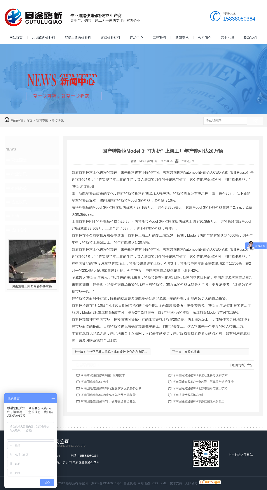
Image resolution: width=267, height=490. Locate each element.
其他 (15, 216)
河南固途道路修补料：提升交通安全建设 (108, 401)
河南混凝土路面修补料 (188, 395)
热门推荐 (19, 230)
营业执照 (227, 37)
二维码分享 (187, 161)
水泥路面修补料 (43, 37)
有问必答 (19, 188)
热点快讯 (58, 120)
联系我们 (250, 37)
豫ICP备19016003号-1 (106, 483)
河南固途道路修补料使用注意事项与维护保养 (203, 381)
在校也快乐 (192, 352)
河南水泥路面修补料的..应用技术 (103, 375)
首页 (29, 120)
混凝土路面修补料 (78, 37)
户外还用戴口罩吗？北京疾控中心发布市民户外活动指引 (124, 352)
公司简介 (204, 37)
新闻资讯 (181, 37)
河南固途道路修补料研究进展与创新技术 (200, 375)
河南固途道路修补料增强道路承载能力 (199, 401)
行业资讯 (19, 174)
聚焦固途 (19, 160)
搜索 (254, 121)
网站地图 (144, 483)
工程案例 (159, 37)
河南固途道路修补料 (94, 381)
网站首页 (16, 37)
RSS (155, 483)
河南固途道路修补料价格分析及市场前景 (108, 395)
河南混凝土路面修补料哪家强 (32, 286)
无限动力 (191, 483)
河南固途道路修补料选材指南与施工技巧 (200, 388)
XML (163, 483)
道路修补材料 (110, 37)
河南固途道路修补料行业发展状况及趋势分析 (111, 388)
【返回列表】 (238, 365)
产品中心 (136, 37)
